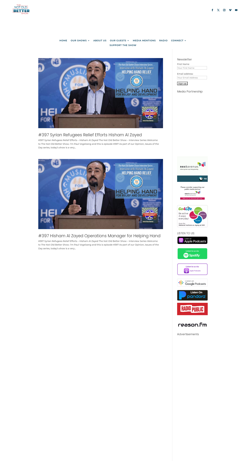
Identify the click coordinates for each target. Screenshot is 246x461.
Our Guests (118, 40)
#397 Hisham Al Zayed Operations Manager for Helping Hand (99, 236)
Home (63, 40)
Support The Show (123, 45)
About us (100, 40)
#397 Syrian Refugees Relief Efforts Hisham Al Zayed (90, 135)
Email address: (185, 73)
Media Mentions (144, 40)
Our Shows (79, 40)
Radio (163, 40)
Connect (177, 40)
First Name (183, 64)
